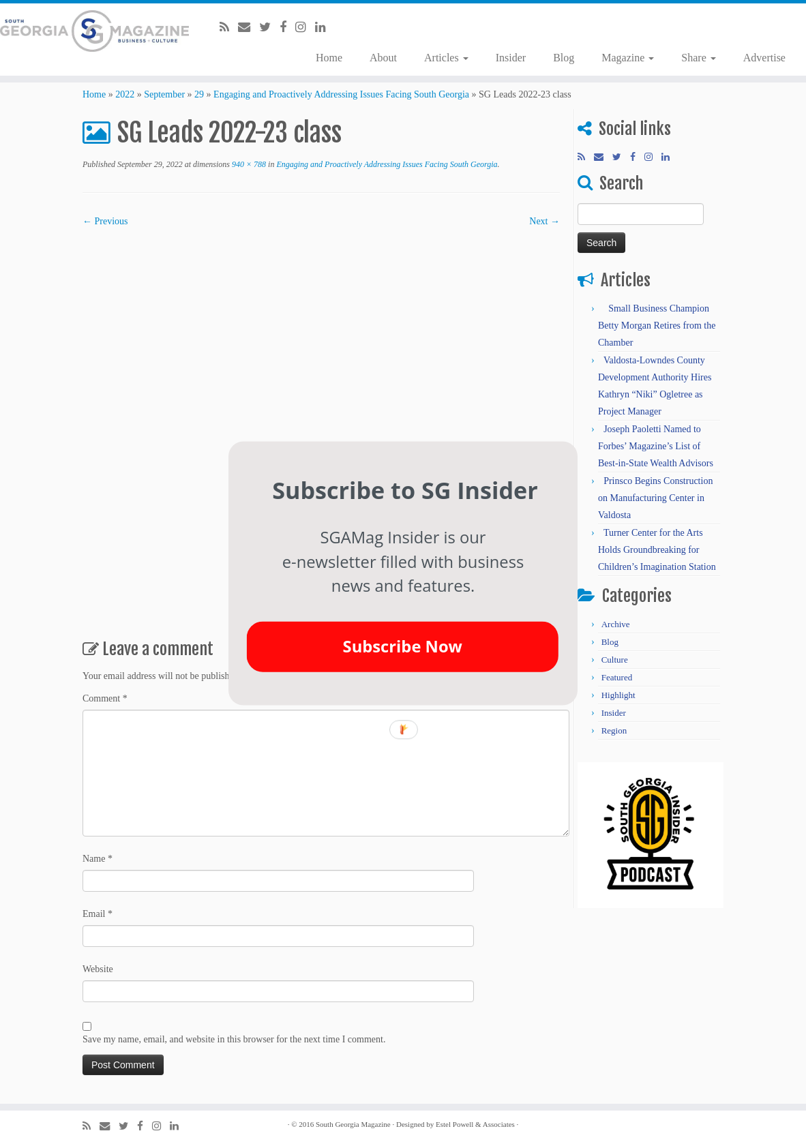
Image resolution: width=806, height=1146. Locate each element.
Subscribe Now (402, 646)
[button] (405, 489)
